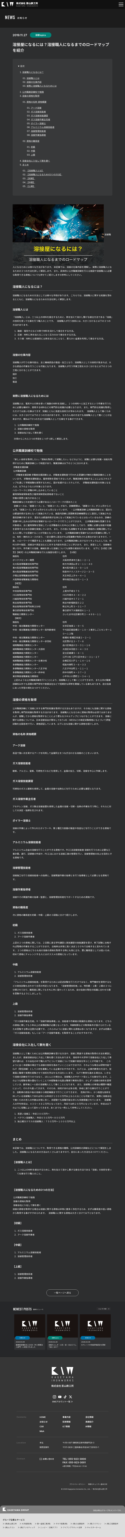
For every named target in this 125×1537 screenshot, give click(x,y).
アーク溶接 (36, 108)
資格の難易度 (33, 141)
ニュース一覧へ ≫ (102, 1309)
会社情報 (89, 1417)
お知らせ (44, 1422)
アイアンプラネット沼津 (72, 1527)
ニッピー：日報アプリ (49, 1527)
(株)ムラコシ (10, 1527)
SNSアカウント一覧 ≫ (62, 1402)
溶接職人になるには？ (33, 72)
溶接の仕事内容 (34, 82)
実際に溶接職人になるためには (42, 86)
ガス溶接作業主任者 (40, 119)
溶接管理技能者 (38, 131)
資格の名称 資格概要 (37, 102)
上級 (33, 154)
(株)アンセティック (27, 1527)
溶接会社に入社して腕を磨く (36, 160)
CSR (42, 1426)
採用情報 (66, 1422)
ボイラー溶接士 (38, 123)
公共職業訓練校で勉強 (33, 92)
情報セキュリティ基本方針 (97, 1484)
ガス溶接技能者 (38, 111)
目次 (22, 66)
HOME (43, 1417)
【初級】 (31, 178)
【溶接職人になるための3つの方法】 (44, 174)
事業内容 (66, 1417)
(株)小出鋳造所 (78, 1524)
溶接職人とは (33, 78)
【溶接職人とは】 (35, 170)
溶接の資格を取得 (30, 96)
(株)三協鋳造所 (112, 1524)
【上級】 (31, 186)
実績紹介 (89, 1422)
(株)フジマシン (95, 1524)
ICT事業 (66, 1426)
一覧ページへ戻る (62, 1292)
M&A (42, 1431)
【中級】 (31, 182)
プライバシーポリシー (77, 1484)
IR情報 (88, 1426)
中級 (33, 151)
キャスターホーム (94, 1527)
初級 (33, 147)
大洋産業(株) (27, 1524)
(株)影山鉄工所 (11, 1524)
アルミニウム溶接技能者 (42, 127)
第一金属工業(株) (43, 1524)
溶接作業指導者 (38, 135)
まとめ (25, 164)
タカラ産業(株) (61, 1524)
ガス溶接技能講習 (39, 115)
